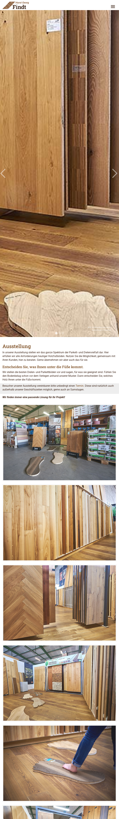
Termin (80, 385)
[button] (3, 173)
